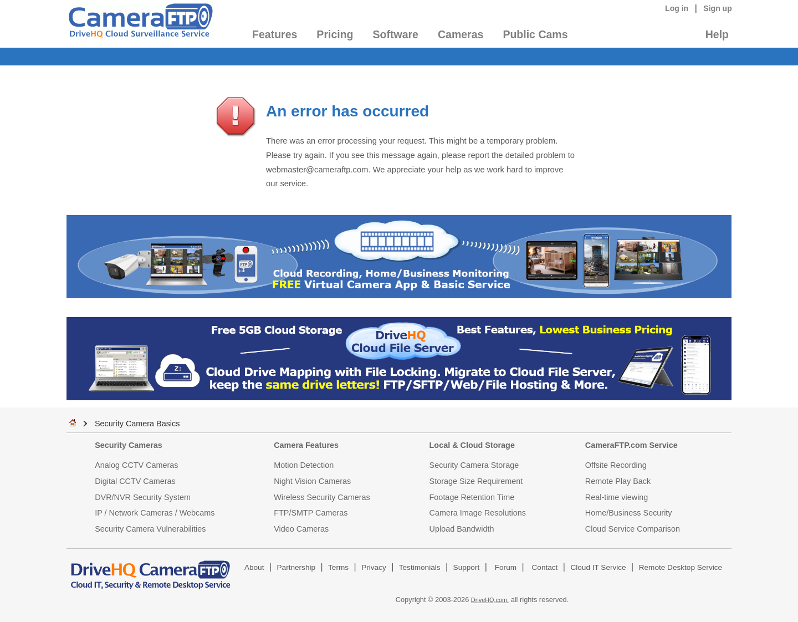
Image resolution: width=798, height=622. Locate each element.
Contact (545, 567)
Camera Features (306, 445)
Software (395, 34)
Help (717, 34)
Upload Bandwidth (461, 528)
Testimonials (420, 567)
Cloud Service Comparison (632, 528)
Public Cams (535, 34)
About (254, 567)
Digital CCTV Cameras (135, 481)
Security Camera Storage (474, 465)
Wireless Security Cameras (322, 497)
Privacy (373, 567)
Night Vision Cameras (312, 481)
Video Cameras (301, 528)
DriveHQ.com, (490, 599)
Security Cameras (128, 445)
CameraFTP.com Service (631, 445)
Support (466, 567)
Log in (676, 8)
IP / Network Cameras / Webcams (154, 512)
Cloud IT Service (598, 567)
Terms (338, 567)
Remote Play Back (618, 481)
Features (274, 34)
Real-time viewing (616, 497)
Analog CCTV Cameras (136, 465)
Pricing (334, 34)
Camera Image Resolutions (477, 512)
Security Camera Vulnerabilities (150, 528)
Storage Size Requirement (476, 481)
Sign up (717, 8)
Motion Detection (304, 465)
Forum (505, 567)
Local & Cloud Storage (472, 445)
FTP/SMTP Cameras (310, 512)
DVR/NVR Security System (143, 497)
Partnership (296, 567)
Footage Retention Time (472, 497)
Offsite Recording (616, 465)
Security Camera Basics (137, 423)
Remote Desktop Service (680, 567)
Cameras (460, 34)
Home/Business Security (628, 512)
